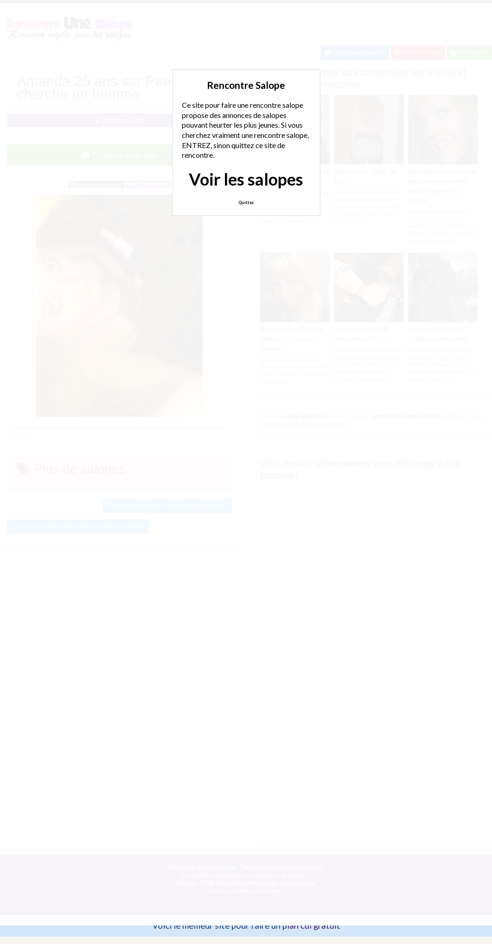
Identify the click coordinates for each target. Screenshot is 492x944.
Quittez (246, 202)
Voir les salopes (246, 179)
